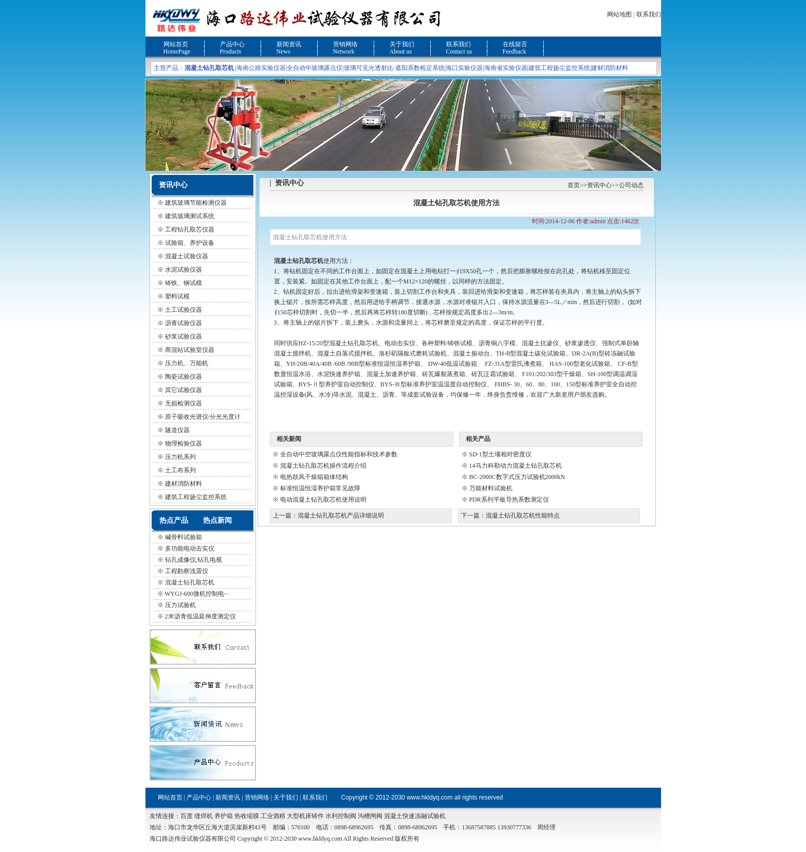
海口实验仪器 (464, 68)
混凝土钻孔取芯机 (189, 582)
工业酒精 (273, 816)
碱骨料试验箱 (183, 537)
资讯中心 (599, 185)
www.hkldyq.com (429, 797)
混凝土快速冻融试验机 (415, 816)
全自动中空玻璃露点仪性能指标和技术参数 (338, 454)
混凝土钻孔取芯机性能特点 (523, 515)
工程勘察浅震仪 (186, 571)
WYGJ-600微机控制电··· (196, 593)
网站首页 (175, 44)
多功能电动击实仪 (189, 548)
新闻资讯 (289, 44)
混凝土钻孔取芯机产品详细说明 (341, 515)
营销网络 (345, 44)
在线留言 (515, 44)
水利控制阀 (340, 816)
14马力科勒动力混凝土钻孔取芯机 (515, 465)
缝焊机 (203, 816)
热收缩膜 (246, 816)
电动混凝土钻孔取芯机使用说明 (323, 499)
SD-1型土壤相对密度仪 (500, 454)
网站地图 (619, 14)
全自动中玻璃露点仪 (314, 68)
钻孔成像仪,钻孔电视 (193, 559)
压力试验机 (180, 605)
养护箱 (223, 816)
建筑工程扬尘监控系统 (559, 68)
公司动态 (631, 185)
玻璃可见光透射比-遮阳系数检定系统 (394, 68)
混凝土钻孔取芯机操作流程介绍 (323, 465)
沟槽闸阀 (370, 816)
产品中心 (232, 44)
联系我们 (648, 14)
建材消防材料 (609, 68)
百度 (186, 816)
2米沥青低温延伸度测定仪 (200, 616)
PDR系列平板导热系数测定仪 (509, 499)
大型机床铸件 (305, 816)
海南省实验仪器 (505, 68)
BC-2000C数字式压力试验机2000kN (517, 477)
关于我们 (402, 44)
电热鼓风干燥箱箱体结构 (314, 477)
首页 (573, 185)
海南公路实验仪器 (261, 68)
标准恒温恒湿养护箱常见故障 (320, 488)
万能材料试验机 (490, 488)
